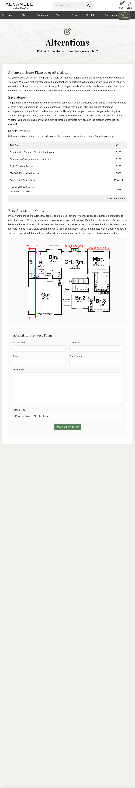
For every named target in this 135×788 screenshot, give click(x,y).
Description (19, 369)
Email (16, 356)
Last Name (75, 342)
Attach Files (19, 409)
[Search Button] (88, 5)
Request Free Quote (67, 427)
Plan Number (76, 356)
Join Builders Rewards (124, 15)
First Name (19, 342)
